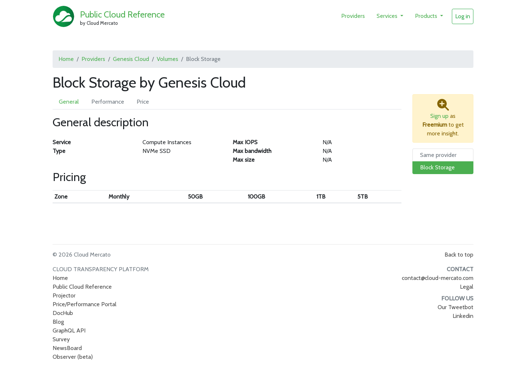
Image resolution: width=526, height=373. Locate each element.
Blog (58, 321)
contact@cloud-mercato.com (437, 277)
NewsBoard (67, 348)
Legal (466, 286)
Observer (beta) (73, 356)
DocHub (63, 312)
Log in (462, 16)
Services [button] (388, 15)
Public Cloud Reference (122, 14)
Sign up (439, 115)
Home (66, 58)
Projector (64, 295)
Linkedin (463, 315)
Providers (353, 15)
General (69, 101)
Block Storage (437, 167)
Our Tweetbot (455, 307)
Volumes (167, 58)
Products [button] (427, 15)
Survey (61, 339)
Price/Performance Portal (85, 304)
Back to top (459, 254)
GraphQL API (69, 330)
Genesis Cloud (131, 58)
